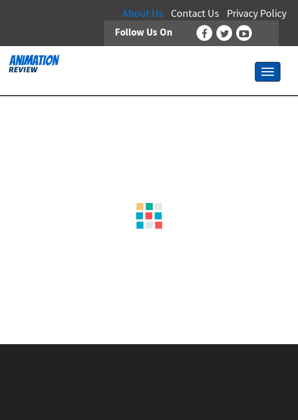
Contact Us (195, 13)
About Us (142, 13)
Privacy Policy (256, 13)
